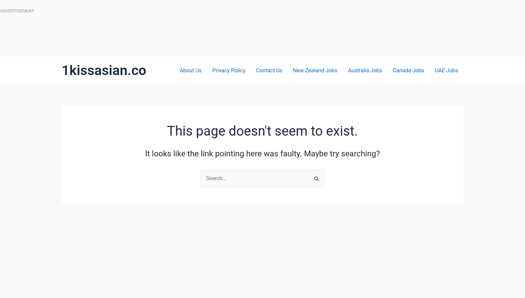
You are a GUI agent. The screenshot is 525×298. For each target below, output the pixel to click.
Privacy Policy (228, 70)
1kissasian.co (104, 70)
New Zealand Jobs (315, 70)
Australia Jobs (365, 70)
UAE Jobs (446, 70)
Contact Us (269, 70)
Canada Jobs (409, 70)
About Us (191, 70)
